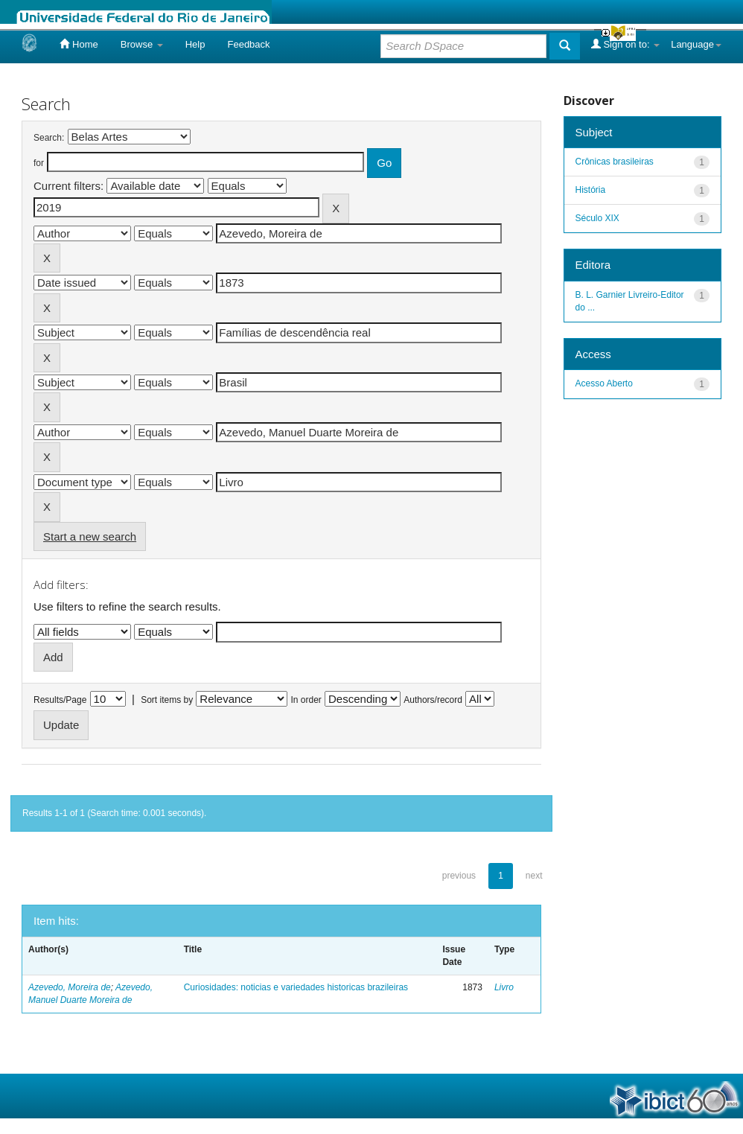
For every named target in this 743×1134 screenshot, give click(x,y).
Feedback (248, 44)
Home (79, 44)
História (590, 190)
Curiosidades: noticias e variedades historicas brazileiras (296, 987)
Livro (504, 987)
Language (696, 44)
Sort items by (167, 700)
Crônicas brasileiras (614, 161)
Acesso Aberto (604, 383)
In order (306, 700)
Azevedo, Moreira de (69, 987)
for (39, 163)
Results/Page (60, 700)
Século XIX (597, 218)
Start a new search (89, 536)
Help (195, 44)
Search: (49, 138)
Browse (142, 44)
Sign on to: (625, 44)
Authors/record (433, 700)
